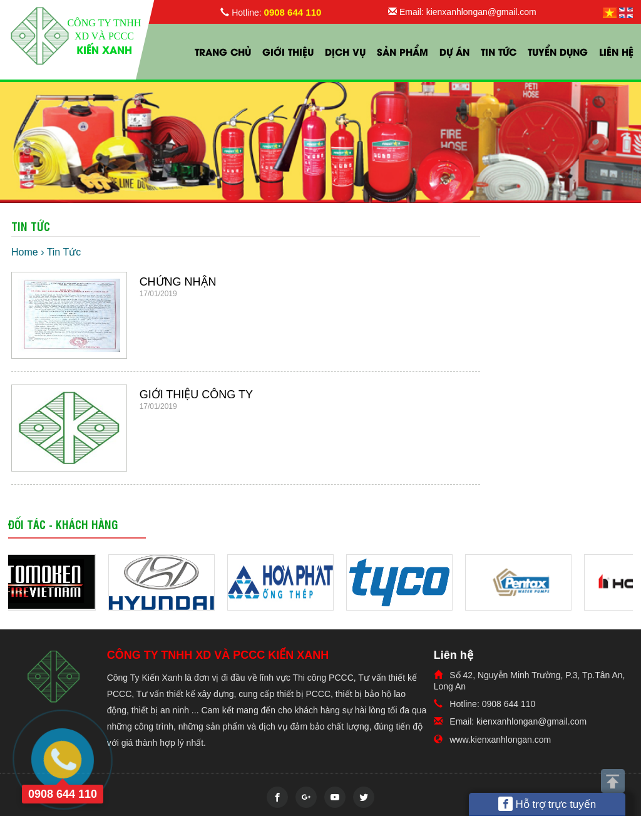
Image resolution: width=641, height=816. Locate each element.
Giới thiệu (288, 51)
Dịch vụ (345, 51)
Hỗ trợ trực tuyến (547, 804)
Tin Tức (498, 51)
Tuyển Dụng (558, 51)
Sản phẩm (402, 51)
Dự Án (454, 51)
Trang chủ (223, 51)
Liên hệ (616, 51)
